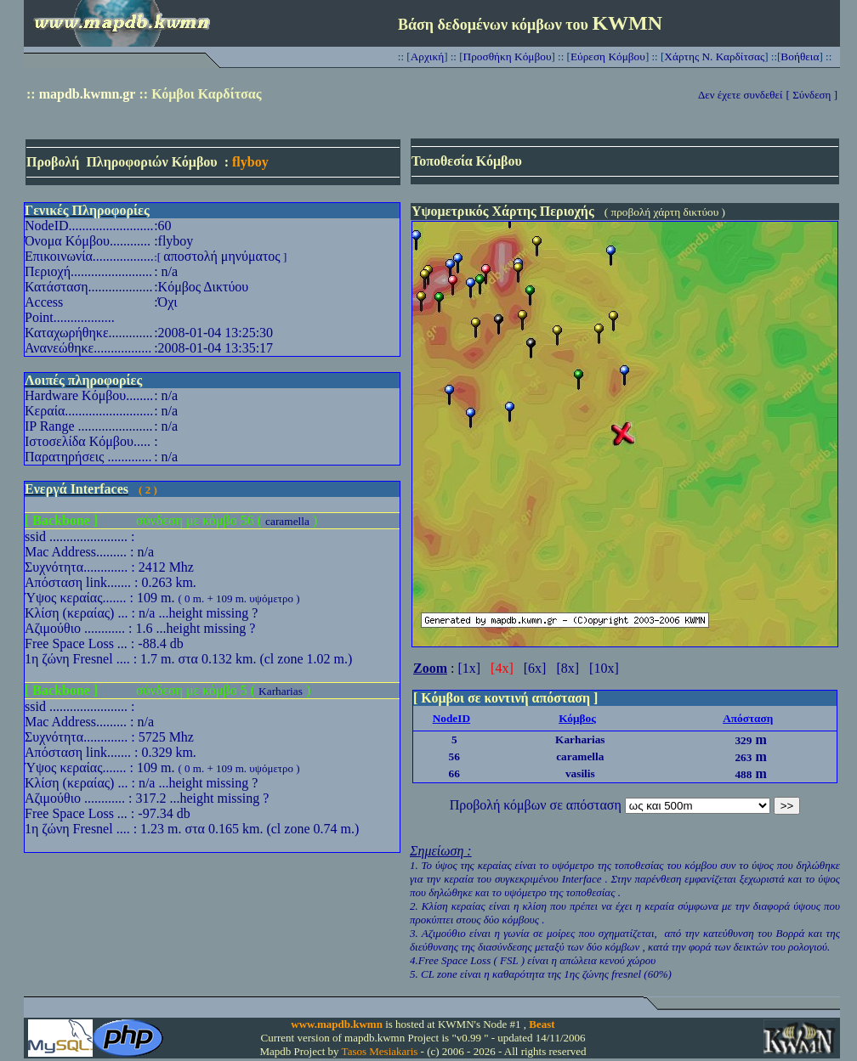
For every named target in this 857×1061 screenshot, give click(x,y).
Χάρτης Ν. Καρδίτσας (714, 56)
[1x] (468, 668)
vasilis (580, 773)
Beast (541, 1024)
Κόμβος (577, 718)
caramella (287, 521)
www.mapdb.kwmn (337, 1024)
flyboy (250, 162)
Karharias (280, 691)
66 (454, 773)
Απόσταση (748, 718)
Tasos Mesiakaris (380, 1051)
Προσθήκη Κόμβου (507, 56)
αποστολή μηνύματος (221, 256)
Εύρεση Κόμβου (607, 56)
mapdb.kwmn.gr (87, 94)
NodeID (451, 718)
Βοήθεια (799, 56)
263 (743, 757)
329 (743, 740)
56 (454, 756)
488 (743, 774)
